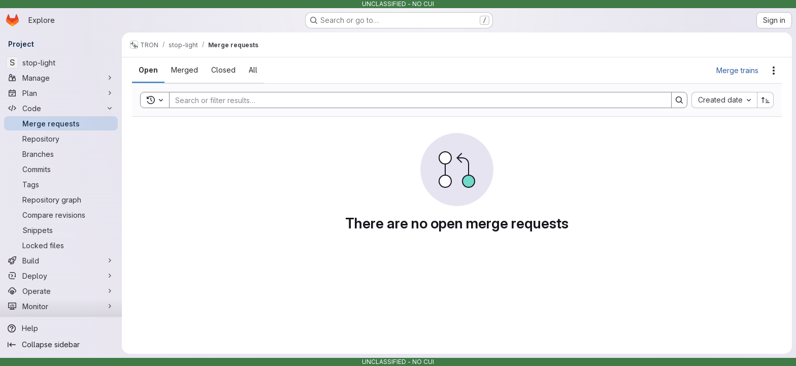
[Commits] (61, 169)
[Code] (61, 108)
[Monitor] (61, 306)
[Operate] (61, 291)
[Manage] (61, 78)
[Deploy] (61, 276)
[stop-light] (61, 62)
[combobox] (724, 100)
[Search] (415, 100)
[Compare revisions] (61, 215)
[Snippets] (61, 230)
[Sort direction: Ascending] (765, 100)
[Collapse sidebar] (61, 345)
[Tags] (61, 184)
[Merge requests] (61, 123)
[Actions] (774, 70)
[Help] (61, 328)
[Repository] (61, 138)
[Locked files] (61, 245)
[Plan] (61, 93)
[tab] (148, 70)
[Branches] (61, 154)
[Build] (61, 260)
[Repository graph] (61, 199)
